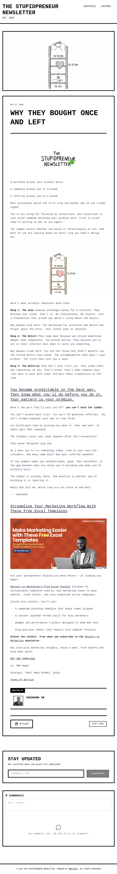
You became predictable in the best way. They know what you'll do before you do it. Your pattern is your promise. (56, 395)
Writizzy (73, 869)
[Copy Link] (98, 724)
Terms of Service (22, 679)
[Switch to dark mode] (85, 15)
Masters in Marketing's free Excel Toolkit (40, 586)
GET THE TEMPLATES (22, 658)
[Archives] (89, 6)
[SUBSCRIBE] (98, 773)
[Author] (106, 6)
